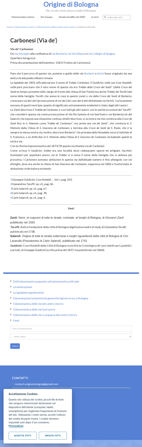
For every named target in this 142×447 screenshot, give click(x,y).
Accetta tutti (22, 435)
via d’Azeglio (22, 53)
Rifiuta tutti (53, 435)
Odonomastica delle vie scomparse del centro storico (45, 314)
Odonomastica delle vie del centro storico (56, 27)
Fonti (16, 320)
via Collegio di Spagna (101, 53)
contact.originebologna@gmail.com (36, 384)
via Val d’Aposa (77, 53)
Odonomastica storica (24, 27)
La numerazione (22, 287)
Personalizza (16, 426)
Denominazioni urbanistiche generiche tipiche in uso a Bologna (50, 298)
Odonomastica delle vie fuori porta (34, 309)
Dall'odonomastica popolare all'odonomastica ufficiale (46, 281)
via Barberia (59, 53)
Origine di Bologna (71, 4)
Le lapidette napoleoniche (28, 292)
